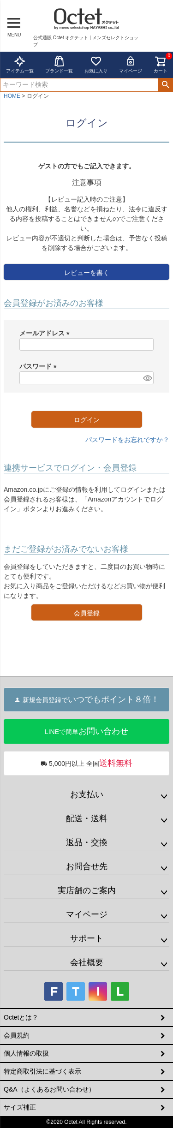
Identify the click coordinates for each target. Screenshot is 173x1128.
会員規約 (17, 1035)
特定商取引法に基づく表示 (42, 1071)
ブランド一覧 (59, 64)
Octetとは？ (21, 1017)
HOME (12, 96)
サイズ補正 (20, 1107)
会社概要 (86, 962)
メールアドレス (46, 333)
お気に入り (95, 64)
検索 (165, 84)
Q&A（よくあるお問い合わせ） (49, 1089)
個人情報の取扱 (26, 1053)
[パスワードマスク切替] (147, 378)
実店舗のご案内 (87, 890)
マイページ (130, 64)
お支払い (86, 794)
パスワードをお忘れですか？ (127, 439)
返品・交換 (86, 842)
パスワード (39, 366)
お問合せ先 (86, 866)
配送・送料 (86, 818)
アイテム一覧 (20, 64)
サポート (86, 938)
